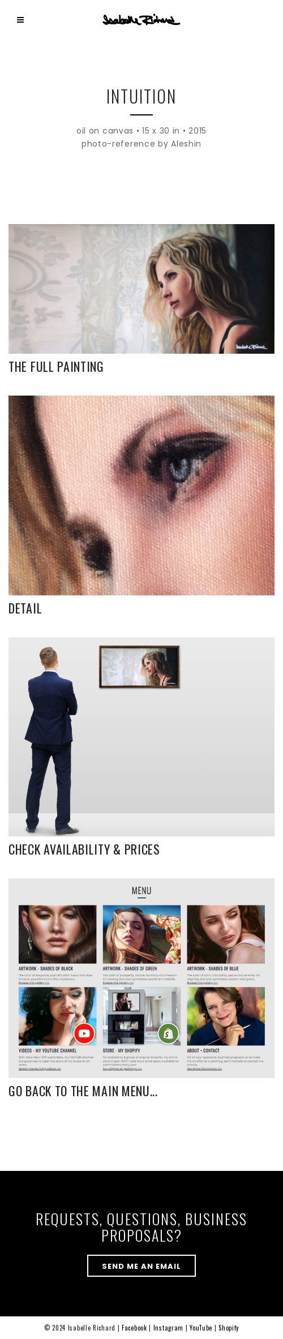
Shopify (228, 1327)
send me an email (141, 1266)
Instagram (168, 1327)
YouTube (201, 1327)
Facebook (134, 1327)
